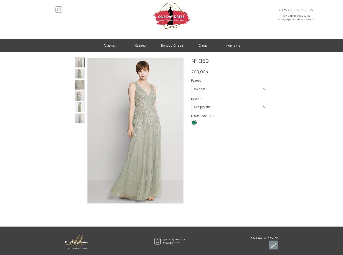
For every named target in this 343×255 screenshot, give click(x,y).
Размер (197, 80)
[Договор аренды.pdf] (273, 245)
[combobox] (230, 89)
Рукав (196, 98)
